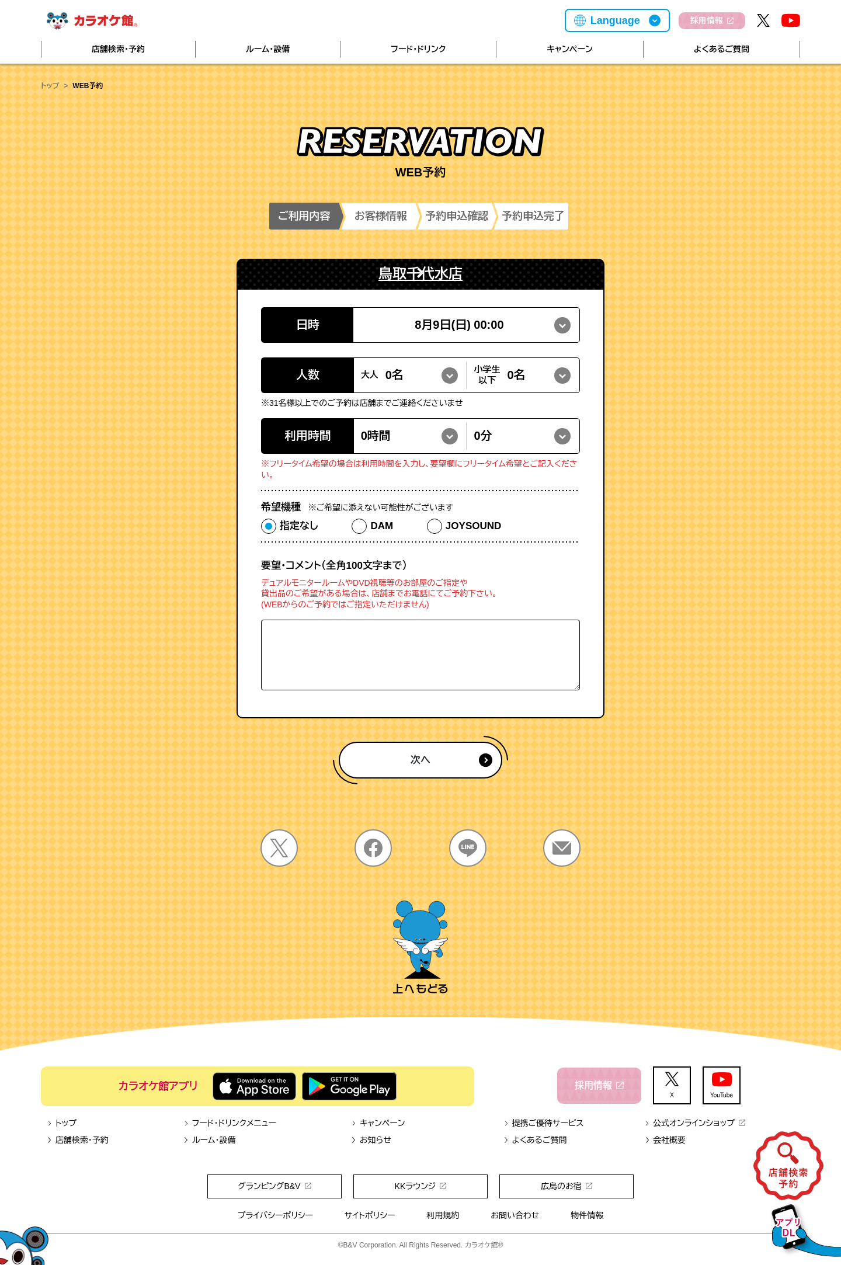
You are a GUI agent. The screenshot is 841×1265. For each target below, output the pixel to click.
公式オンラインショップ (694, 1123)
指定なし (299, 525)
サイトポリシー (370, 1215)
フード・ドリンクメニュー (229, 1123)
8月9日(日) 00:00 (459, 324)
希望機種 (357, 507)
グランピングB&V (274, 1186)
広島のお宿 (566, 1186)
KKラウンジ (421, 1186)
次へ (451, 760)
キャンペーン (570, 49)
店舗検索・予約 (118, 49)
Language (615, 20)
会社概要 (665, 1140)
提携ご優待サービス (543, 1123)
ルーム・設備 (268, 49)
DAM (381, 525)
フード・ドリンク (418, 49)
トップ (50, 86)
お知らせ (371, 1140)
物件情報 (587, 1215)
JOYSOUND (473, 525)
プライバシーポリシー (275, 1215)
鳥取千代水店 (420, 274)
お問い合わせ (515, 1215)
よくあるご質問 (721, 49)
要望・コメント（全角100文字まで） (334, 565)
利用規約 (442, 1215)
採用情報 (712, 20)
